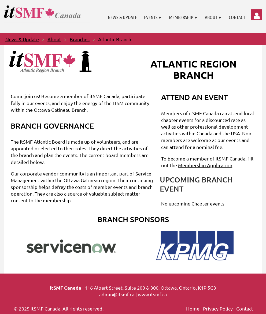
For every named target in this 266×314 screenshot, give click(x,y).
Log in (256, 14)
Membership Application (205, 165)
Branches (80, 39)
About (54, 39)
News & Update (22, 39)
